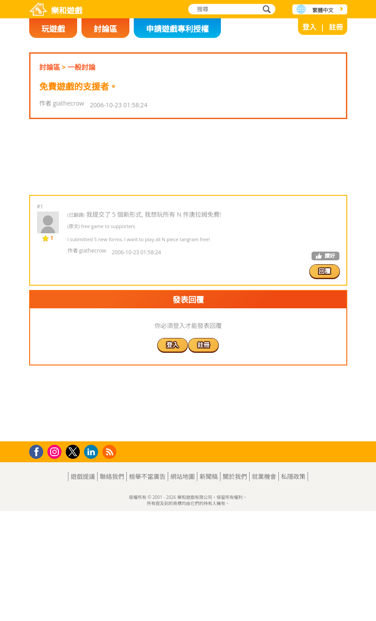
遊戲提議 (83, 586)
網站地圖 (182, 586)
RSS (110, 561)
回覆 (324, 326)
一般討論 (81, 67)
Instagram (55, 561)
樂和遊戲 (66, 10)
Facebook (38, 560)
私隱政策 (293, 586)
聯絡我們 (112, 586)
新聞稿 (209, 586)
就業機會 (264, 586)
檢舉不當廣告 (147, 586)
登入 (309, 27)
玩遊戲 (53, 29)
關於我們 (235, 586)
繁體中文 (322, 10)
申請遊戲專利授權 (177, 29)
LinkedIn (92, 562)
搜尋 (265, 9)
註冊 (336, 27)
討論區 (105, 29)
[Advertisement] (187, 184)
